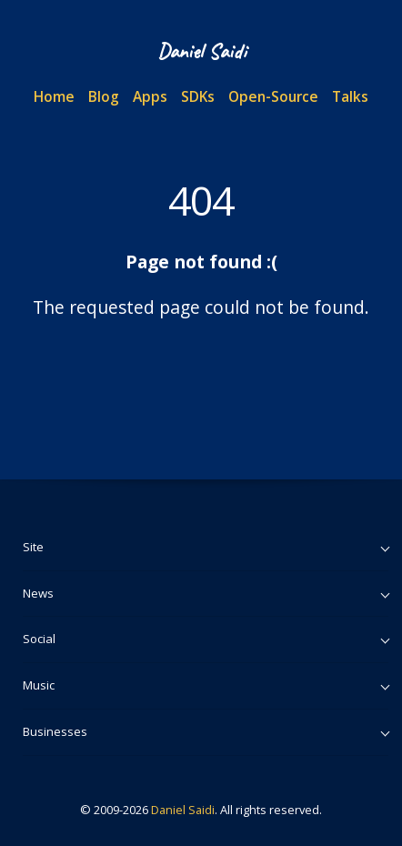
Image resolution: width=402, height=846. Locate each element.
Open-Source (273, 96)
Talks (350, 96)
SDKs (198, 96)
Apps (150, 96)
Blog (103, 96)
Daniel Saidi (183, 809)
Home (54, 96)
